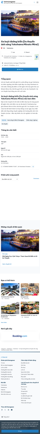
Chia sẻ (26, 52)
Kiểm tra (20, 69)
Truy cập (23, 389)
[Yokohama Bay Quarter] (10, 291)
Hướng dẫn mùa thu (6, 374)
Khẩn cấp (23, 400)
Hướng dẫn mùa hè (6, 372)
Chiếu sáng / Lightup (31, 120)
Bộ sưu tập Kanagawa (7, 365)
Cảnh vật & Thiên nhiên (27, 374)
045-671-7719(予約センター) (11, 65)
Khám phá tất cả (5, 379)
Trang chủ (3, 348)
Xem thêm (4, 322)
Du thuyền (5, 124)
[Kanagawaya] (30, 291)
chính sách (32, 426)
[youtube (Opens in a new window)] (11, 409)
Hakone (3, 389)
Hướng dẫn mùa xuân (6, 370)
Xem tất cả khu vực (6, 394)
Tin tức (3, 363)
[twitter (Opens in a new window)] (5, 409)
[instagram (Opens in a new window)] (8, 409)
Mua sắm (23, 376)
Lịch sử (23, 370)
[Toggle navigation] (37, 2)
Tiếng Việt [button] (5, 417)
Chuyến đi (23, 393)
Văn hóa (23, 365)
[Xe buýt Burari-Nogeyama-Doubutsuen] (10, 310)
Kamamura (4, 387)
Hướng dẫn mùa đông (7, 376)
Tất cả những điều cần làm (28, 379)
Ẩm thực (23, 367)
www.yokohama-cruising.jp (11, 63)
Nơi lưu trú (24, 387)
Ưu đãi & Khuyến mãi (26, 396)
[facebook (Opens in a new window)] (2, 409)
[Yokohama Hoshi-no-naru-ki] (30, 310)
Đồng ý (20, 431)
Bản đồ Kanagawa (6, 392)
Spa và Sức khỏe (25, 372)
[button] (18, 285)
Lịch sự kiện (4, 367)
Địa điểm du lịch (25, 363)
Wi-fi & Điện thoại (25, 398)
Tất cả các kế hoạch (26, 403)
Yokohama (10, 48)
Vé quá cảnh (24, 391)
